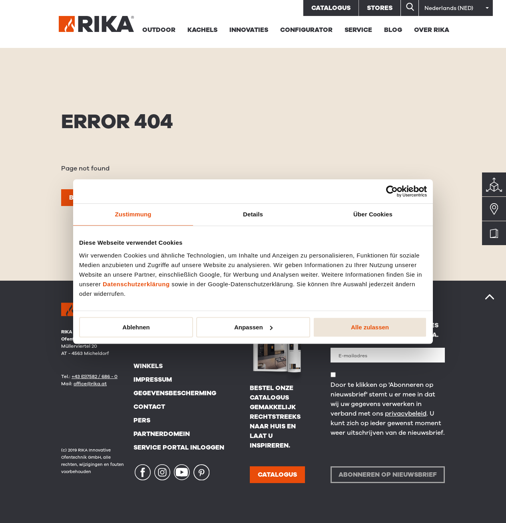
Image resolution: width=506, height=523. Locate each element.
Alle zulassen (370, 327)
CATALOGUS (277, 474)
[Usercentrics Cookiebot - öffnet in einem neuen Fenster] (392, 191)
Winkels (148, 366)
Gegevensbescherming (174, 393)
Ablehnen (135, 327)
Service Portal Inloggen (178, 447)
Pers (141, 420)
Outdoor (158, 30)
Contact (149, 406)
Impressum (152, 379)
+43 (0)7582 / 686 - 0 (95, 376)
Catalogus (331, 8)
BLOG (393, 30)
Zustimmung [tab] (133, 214)
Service (358, 30)
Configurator (306, 30)
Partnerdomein (161, 434)
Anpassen (253, 327)
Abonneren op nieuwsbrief (388, 474)
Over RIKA (431, 30)
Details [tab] (253, 214)
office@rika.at (90, 383)
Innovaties (248, 30)
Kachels (202, 30)
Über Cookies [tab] (372, 214)
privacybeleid (405, 413)
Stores (379, 8)
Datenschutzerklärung (136, 284)
